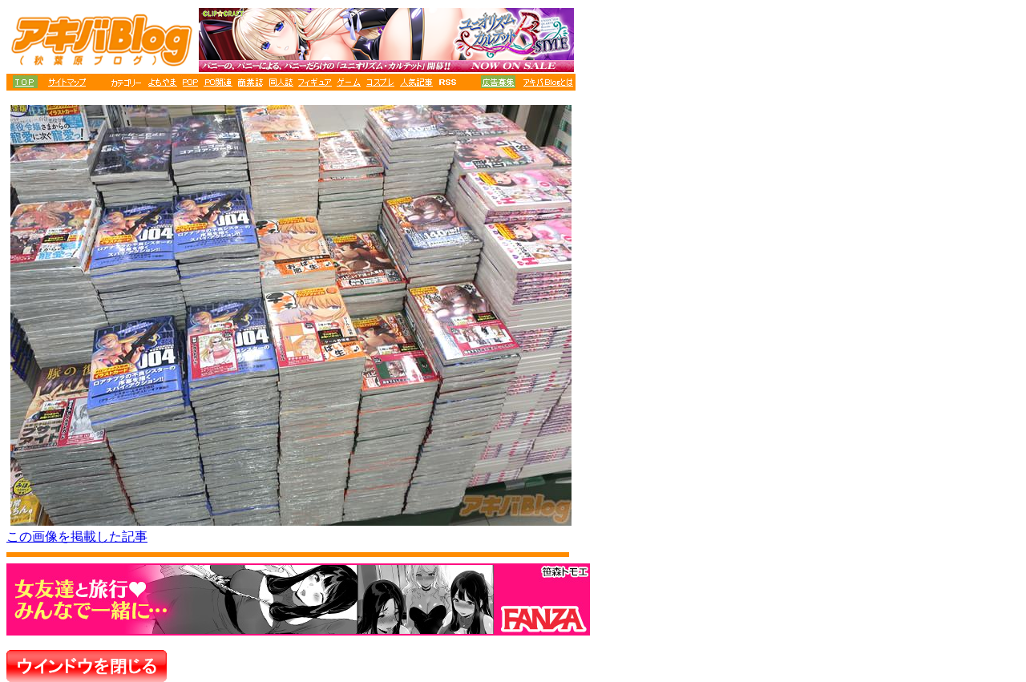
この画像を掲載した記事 (76, 536)
